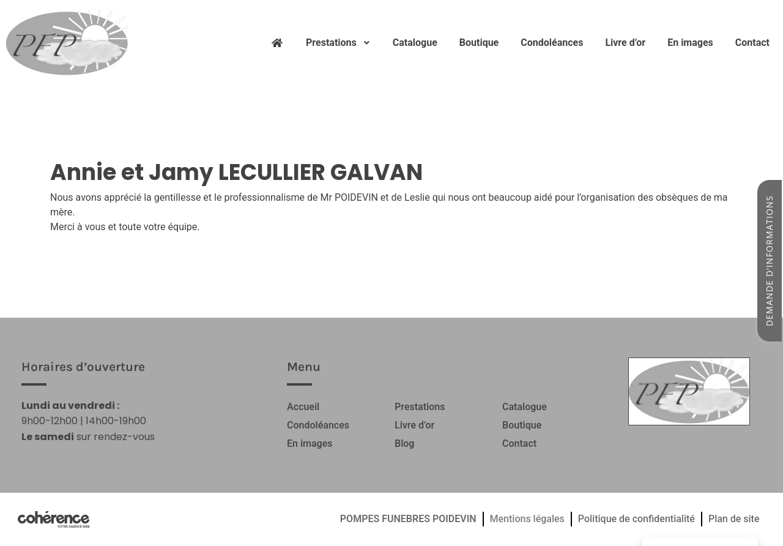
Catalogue (415, 42)
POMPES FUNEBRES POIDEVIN (408, 519)
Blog (404, 443)
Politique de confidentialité (636, 519)
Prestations (338, 42)
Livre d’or (625, 42)
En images (690, 42)
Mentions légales (527, 519)
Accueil (303, 407)
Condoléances (552, 42)
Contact (752, 42)
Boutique (479, 42)
